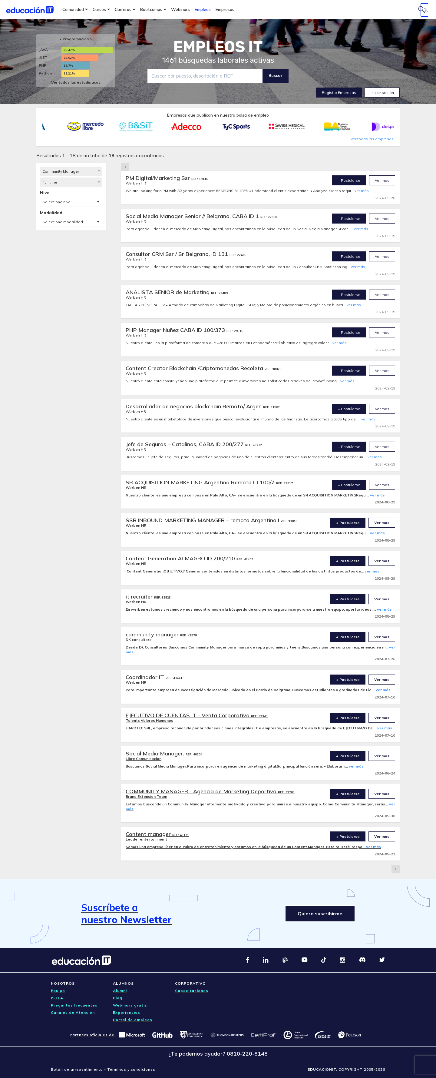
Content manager (149, 834)
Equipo (58, 990)
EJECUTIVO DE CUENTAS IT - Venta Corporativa (188, 715)
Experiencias (126, 1012)
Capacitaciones (191, 990)
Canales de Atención (73, 1012)
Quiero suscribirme (320, 913)
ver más (362, 190)
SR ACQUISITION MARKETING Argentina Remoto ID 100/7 (201, 482)
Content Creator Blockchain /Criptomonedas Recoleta (195, 368)
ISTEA (57, 998)
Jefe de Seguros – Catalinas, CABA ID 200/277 (185, 444)
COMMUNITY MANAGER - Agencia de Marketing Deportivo (202, 791)
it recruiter (140, 596)
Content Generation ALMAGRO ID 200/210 (181, 558)
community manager (153, 634)
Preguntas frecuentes (74, 1005)
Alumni (120, 990)
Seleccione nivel (57, 202)
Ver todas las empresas (372, 139)
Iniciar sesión (382, 92)
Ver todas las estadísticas (76, 82)
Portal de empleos (132, 1019)
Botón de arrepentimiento (77, 1069)
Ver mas (382, 180)
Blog (117, 998)
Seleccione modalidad (63, 222)
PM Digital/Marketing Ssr (158, 177)
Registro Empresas (339, 92)
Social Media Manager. (156, 753)
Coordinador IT (146, 677)
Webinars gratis (130, 1005)
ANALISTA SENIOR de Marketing (168, 292)
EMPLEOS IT (218, 47)
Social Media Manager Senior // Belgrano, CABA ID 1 (193, 216)
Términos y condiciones (131, 1069)
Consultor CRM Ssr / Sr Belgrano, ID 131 (178, 253)
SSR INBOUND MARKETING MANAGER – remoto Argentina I (203, 520)
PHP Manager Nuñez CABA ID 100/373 (176, 330)
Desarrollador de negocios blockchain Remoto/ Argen (194, 406)
